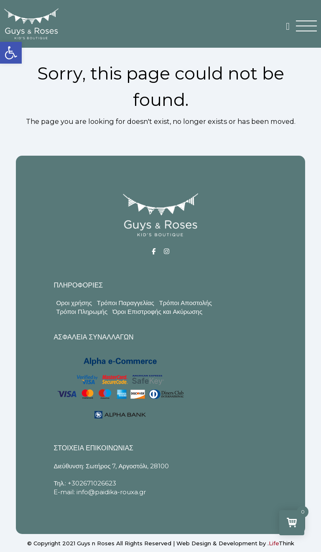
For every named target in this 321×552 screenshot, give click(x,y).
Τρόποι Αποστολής (185, 303)
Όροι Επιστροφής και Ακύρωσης (157, 312)
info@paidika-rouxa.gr (111, 492)
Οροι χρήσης (74, 303)
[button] (11, 53)
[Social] (153, 251)
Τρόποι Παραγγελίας (125, 303)
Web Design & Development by (235, 543)
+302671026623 (92, 483)
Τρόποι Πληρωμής (81, 312)
